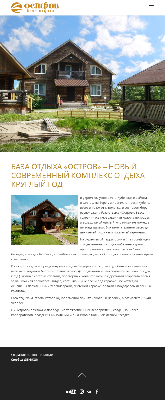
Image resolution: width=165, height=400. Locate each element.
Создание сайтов (24, 355)
